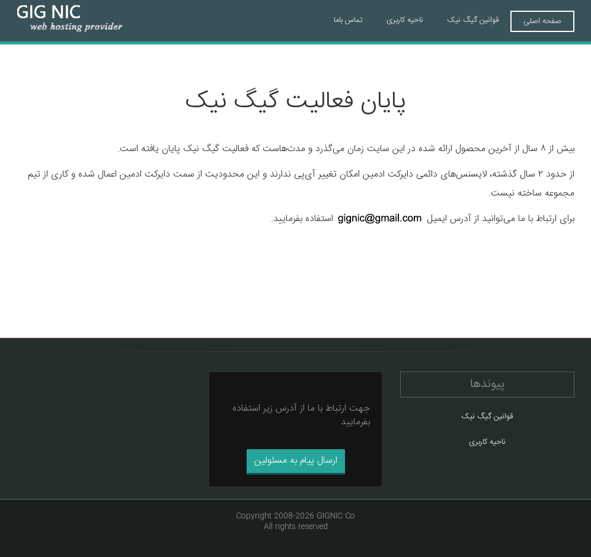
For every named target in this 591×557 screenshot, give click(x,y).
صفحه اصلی (542, 21)
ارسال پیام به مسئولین (295, 461)
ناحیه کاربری (404, 20)
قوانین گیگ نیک (473, 20)
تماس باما (348, 20)
